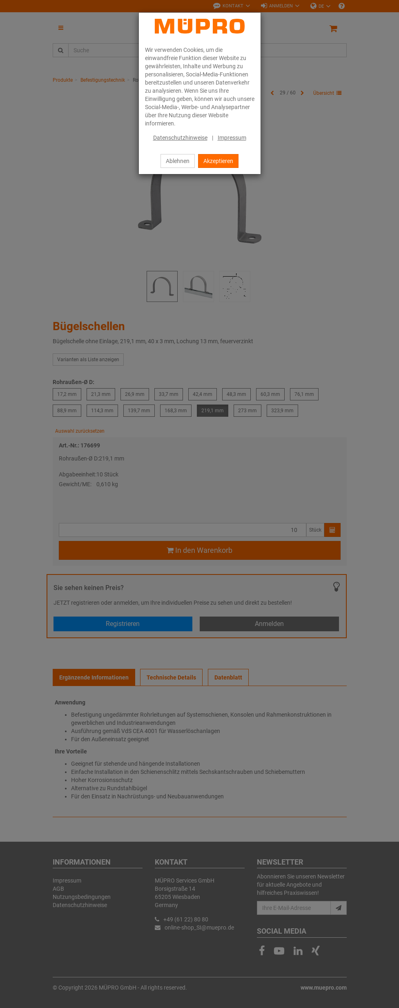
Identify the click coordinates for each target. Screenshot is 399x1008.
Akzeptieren (218, 161)
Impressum (232, 137)
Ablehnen (177, 161)
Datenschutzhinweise (180, 137)
